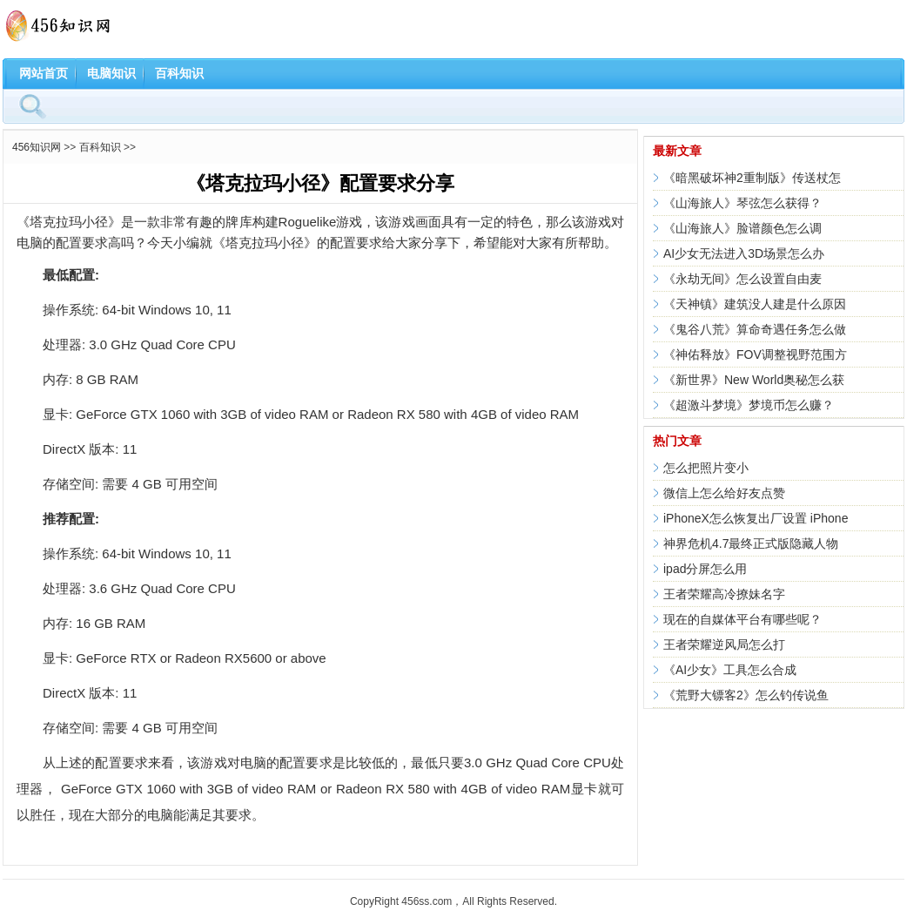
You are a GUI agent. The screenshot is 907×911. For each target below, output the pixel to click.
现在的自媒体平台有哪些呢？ (742, 619)
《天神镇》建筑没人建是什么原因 (754, 304)
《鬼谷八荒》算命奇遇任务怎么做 (754, 329)
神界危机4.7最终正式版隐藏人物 (750, 543)
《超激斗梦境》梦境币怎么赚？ (748, 405)
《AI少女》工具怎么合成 (729, 670)
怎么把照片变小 (706, 468)
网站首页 (43, 73)
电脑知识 (111, 73)
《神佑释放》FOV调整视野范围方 (755, 354)
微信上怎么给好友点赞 (724, 493)
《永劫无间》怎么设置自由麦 (742, 279)
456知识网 (36, 147)
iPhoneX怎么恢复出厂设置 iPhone (755, 518)
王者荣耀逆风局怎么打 (724, 644)
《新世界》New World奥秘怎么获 (753, 380)
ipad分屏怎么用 (705, 569)
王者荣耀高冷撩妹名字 (724, 594)
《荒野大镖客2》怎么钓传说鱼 (746, 695)
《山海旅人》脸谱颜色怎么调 (742, 228)
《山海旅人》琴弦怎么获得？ (742, 203)
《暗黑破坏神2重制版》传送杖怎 (752, 178)
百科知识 (179, 73)
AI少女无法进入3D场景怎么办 (743, 253)
